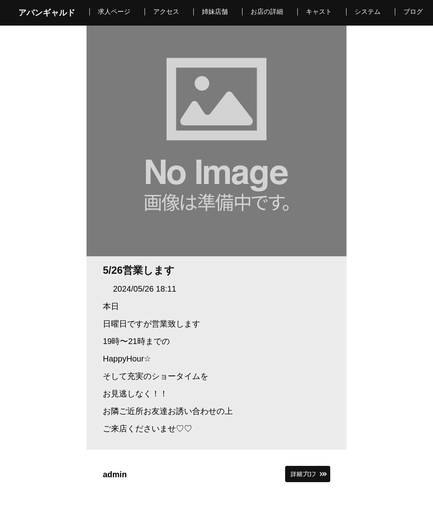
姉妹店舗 (215, 11)
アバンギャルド (46, 12)
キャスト (319, 11)
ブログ (413, 11)
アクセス (166, 11)
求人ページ (114, 11)
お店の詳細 (267, 11)
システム (368, 11)
